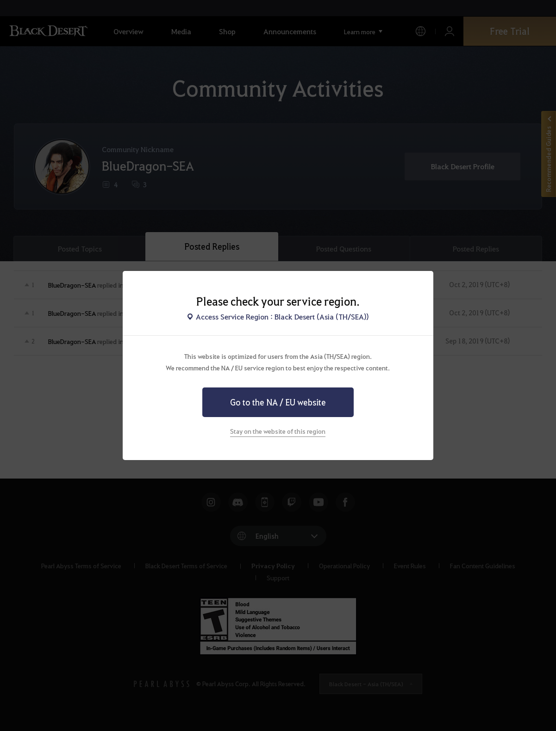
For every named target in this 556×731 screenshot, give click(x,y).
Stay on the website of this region (277, 431)
